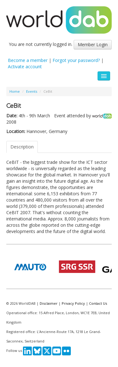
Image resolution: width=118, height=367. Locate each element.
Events (31, 91)
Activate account (25, 67)
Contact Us (98, 303)
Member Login (93, 44)
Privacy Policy (73, 303)
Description (22, 147)
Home (14, 91)
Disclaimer (49, 303)
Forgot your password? (76, 60)
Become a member (28, 60)
